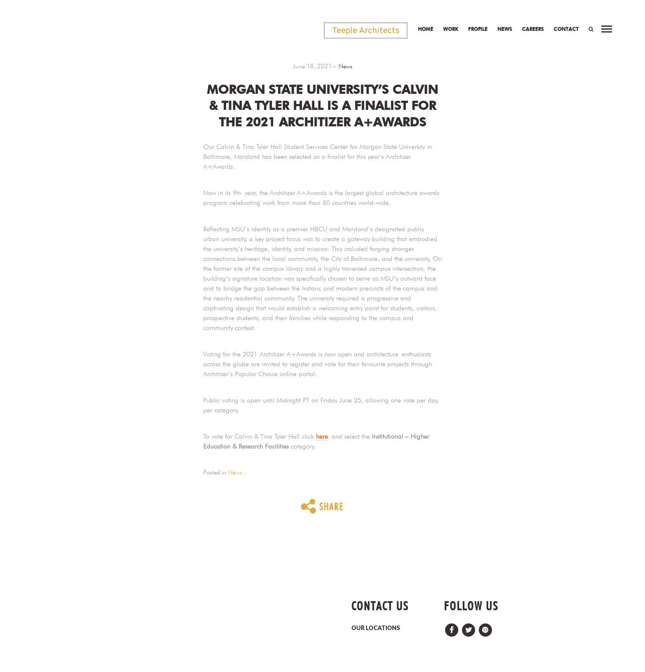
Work (450, 29)
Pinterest (485, 627)
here (322, 436)
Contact (566, 29)
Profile (477, 29)
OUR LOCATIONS (375, 627)
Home (425, 29)
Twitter (468, 627)
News (504, 29)
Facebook (451, 627)
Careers (533, 29)
